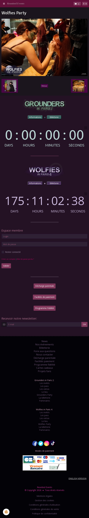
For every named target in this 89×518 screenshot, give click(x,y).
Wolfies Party (44, 424)
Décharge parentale (44, 286)
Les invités (45, 383)
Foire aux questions (44, 351)
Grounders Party (44, 394)
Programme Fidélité (44, 308)
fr (83, 3)
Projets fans (44, 371)
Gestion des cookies (44, 500)
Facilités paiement (44, 361)
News (45, 341)
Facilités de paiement (44, 297)
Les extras (44, 389)
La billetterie (44, 397)
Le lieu (45, 392)
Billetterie (44, 347)
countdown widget (44, 136)
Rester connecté (11, 252)
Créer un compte (8, 259)
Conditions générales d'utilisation (44, 504)
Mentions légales (45, 496)
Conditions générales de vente (44, 509)
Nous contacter (44, 354)
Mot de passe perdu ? (25, 259)
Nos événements (44, 344)
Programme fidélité (44, 364)
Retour (44, 86)
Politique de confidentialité (44, 513)
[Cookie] (6, 512)
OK (84, 324)
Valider (6, 265)
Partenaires (44, 400)
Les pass (44, 386)
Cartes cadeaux (44, 367)
